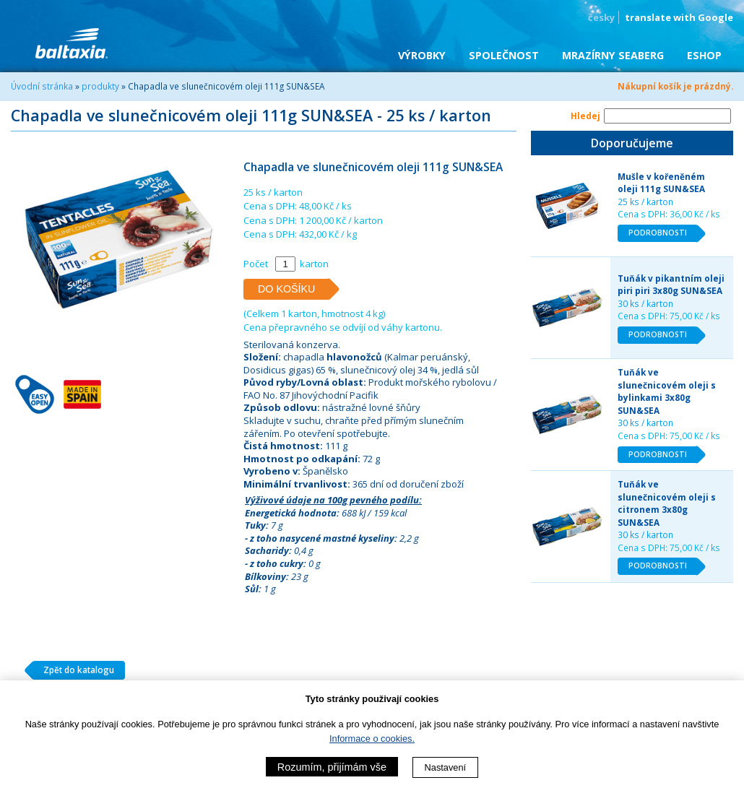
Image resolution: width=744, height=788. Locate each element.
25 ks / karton (645, 201)
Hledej (585, 115)
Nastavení (446, 767)
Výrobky (422, 55)
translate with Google (679, 17)
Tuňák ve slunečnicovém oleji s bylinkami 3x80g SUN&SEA (667, 391)
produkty (100, 86)
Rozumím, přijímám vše (331, 767)
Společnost (504, 55)
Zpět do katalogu (73, 670)
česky (601, 17)
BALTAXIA (71, 43)
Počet (255, 263)
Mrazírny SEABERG (613, 55)
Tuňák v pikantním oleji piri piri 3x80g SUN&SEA (671, 284)
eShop (704, 55)
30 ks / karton (645, 303)
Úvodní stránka (42, 86)
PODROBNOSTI (663, 233)
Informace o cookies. (372, 738)
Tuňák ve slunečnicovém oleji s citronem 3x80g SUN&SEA (667, 503)
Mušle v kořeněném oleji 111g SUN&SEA (661, 182)
